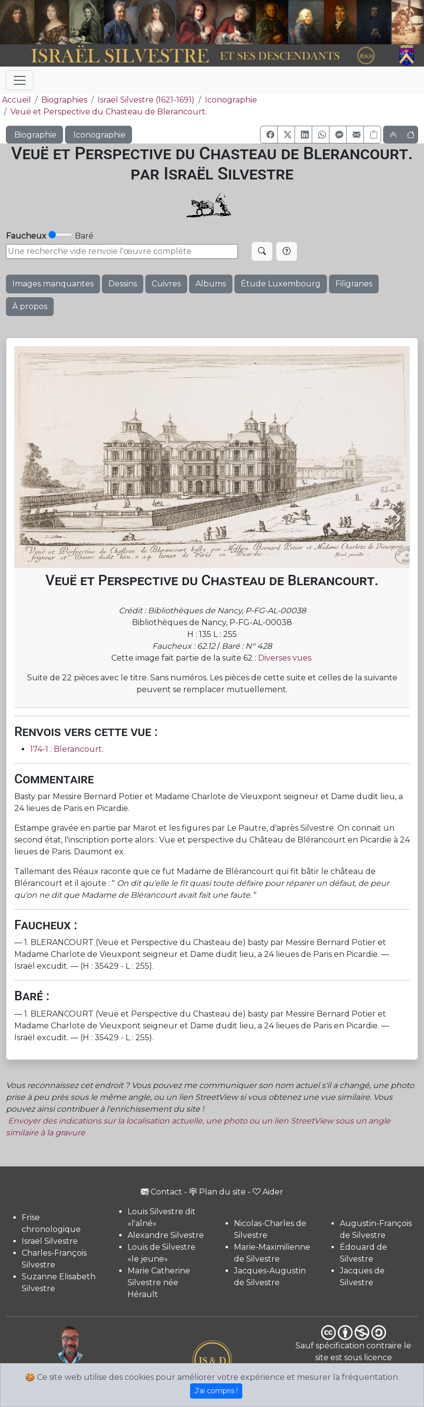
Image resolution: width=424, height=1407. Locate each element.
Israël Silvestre (50, 1241)
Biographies (64, 100)
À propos (29, 306)
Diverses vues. (285, 658)
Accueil (15, 100)
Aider (268, 1191)
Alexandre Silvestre (166, 1235)
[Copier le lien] (372, 134)
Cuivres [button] (166, 283)
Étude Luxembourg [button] (281, 283)
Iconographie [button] (98, 135)
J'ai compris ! (216, 1390)
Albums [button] (211, 283)
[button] (269, 134)
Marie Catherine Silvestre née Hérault (159, 1282)
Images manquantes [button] (53, 283)
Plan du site (217, 1191)
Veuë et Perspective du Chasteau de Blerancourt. (108, 111)
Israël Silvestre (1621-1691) (146, 100)
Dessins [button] (122, 283)
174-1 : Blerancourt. (66, 749)
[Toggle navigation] (19, 80)
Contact (161, 1191)
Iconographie (231, 100)
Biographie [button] (34, 135)
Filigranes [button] (353, 283)
